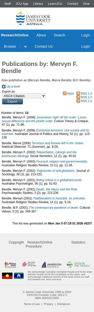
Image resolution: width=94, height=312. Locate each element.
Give (86, 4)
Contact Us (44, 46)
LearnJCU (55, 4)
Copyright (16, 242)
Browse (10, 46)
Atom (70, 93)
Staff (7, 4)
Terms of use (32, 303)
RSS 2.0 (86, 97)
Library (38, 4)
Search (59, 35)
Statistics (78, 242)
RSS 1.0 (86, 93)
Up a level (13, 86)
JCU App (22, 4)
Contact (72, 4)
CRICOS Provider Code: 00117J (47, 294)
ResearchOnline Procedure (39, 244)
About (41, 35)
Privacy (48, 303)
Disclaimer (63, 303)
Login (85, 35)
